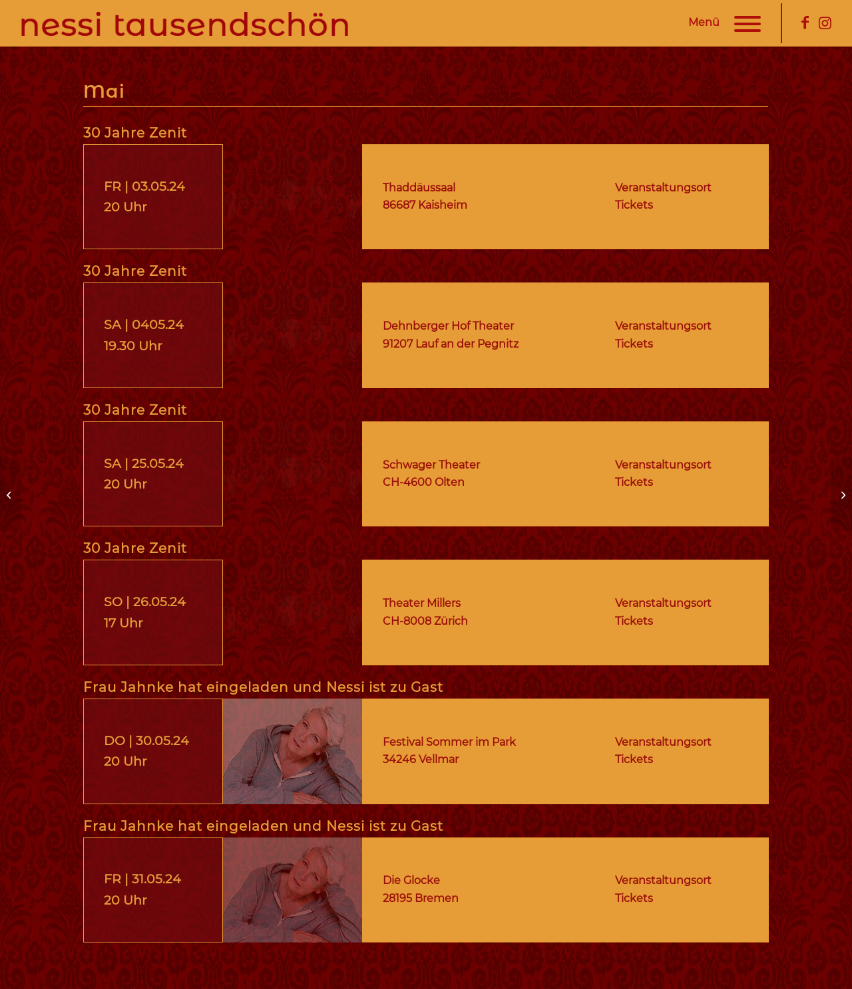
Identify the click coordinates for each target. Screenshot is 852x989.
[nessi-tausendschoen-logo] (188, 23)
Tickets (634, 759)
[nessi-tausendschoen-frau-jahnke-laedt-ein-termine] (293, 751)
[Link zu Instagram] (825, 23)
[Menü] (741, 23)
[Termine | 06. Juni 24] (841, 494)
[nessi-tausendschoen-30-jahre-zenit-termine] (293, 197)
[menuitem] (741, 23)
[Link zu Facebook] (805, 23)
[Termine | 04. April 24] (10, 494)
